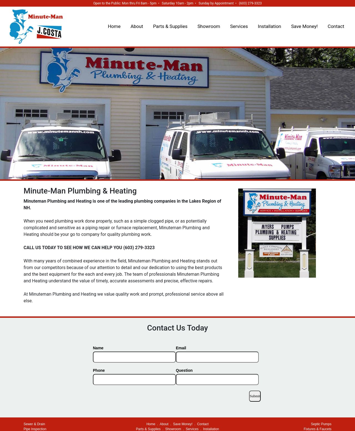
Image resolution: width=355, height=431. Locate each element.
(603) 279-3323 (250, 3)
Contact (336, 26)
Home (114, 26)
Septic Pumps (321, 424)
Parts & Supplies (170, 26)
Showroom (208, 26)
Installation (269, 26)
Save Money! (304, 26)
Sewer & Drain (34, 424)
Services (239, 26)
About (137, 26)
